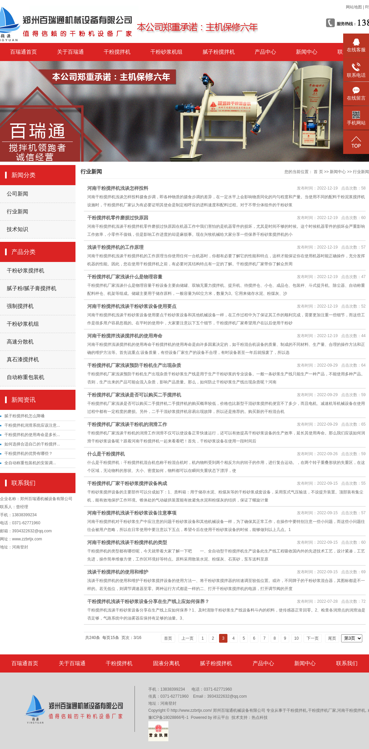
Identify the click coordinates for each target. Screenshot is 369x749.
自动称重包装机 (25, 377)
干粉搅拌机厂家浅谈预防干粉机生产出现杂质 (134, 365)
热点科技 (260, 717)
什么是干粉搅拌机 (106, 454)
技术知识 (17, 229)
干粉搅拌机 (117, 52)
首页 (168, 638)
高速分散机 (20, 341)
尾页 (332, 638)
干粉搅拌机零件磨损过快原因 (117, 217)
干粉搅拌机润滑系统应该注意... (32, 425)
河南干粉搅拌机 (351, 710)
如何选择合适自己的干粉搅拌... (32, 444)
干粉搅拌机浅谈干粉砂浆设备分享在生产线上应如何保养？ (148, 601)
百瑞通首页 (23, 52)
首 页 (318, 171)
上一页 (187, 638)
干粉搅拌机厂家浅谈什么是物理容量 (124, 276)
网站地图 (354, 7)
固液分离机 (166, 663)
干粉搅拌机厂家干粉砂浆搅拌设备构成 (127, 483)
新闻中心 (306, 52)
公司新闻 (17, 194)
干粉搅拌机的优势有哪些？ (28, 453)
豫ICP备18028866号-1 (168, 717)
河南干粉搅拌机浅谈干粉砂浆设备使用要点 (131, 306)
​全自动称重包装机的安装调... (30, 463)
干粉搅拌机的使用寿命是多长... (32, 434)
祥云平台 (221, 717)
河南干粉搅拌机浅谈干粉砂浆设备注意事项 (131, 513)
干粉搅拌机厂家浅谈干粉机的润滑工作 (127, 424)
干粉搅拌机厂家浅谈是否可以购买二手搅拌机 (134, 394)
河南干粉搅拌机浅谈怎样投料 (117, 188)
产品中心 (265, 52)
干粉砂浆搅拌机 (25, 270)
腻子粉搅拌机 (219, 52)
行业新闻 (17, 211)
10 (296, 638)
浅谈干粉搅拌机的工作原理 (115, 247)
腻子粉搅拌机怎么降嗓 (24, 416)
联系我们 (347, 663)
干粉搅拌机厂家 (322, 710)
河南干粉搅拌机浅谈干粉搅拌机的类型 (127, 542)
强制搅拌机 (20, 306)
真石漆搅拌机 (23, 359)
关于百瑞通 (70, 52)
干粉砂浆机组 (166, 52)
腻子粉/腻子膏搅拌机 (31, 288)
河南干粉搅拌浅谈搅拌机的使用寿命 (124, 335)
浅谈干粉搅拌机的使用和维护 (117, 572)
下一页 (313, 638)
